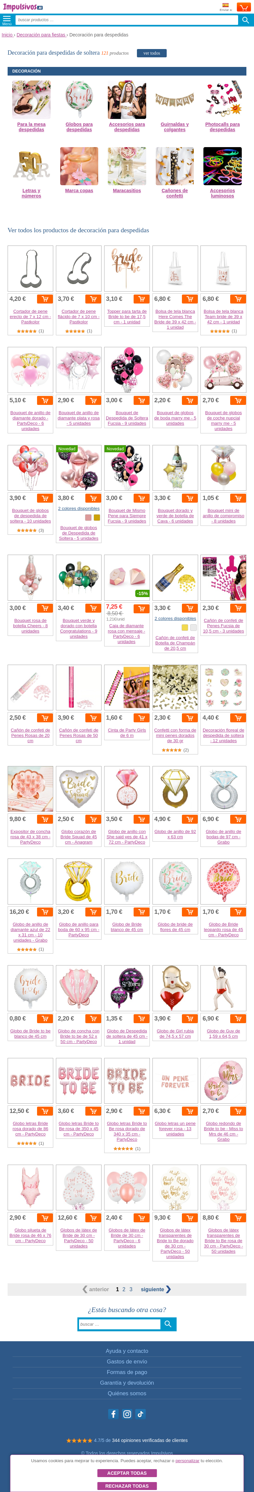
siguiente (156, 1289)
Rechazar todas (126, 1486)
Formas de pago (127, 1372)
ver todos (152, 53)
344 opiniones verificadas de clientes (150, 1440)
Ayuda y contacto (127, 1351)
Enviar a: (226, 7)
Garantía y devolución (127, 1383)
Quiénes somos (127, 1393)
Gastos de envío (127, 1361)
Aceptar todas (127, 1473)
